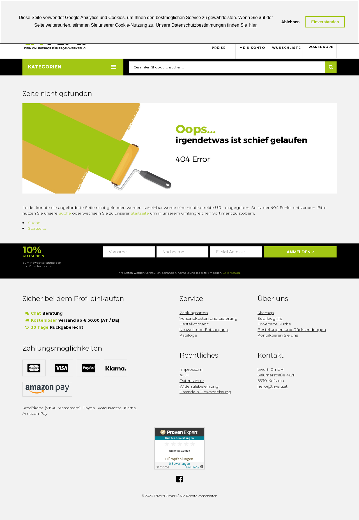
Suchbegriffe (269, 318)
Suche (65, 213)
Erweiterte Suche (274, 324)
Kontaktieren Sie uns (277, 335)
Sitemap (265, 313)
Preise (219, 48)
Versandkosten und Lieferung (208, 318)
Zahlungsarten (194, 313)
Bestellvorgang (194, 324)
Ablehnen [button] (290, 22)
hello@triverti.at (272, 386)
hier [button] (253, 25)
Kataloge (188, 335)
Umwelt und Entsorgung (204, 329)
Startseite (140, 213)
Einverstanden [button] (325, 22)
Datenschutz (232, 273)
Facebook (179, 478)
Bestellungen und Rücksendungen (291, 329)
